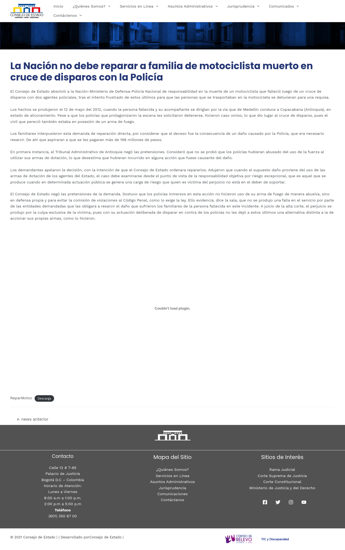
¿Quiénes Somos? (95, 11)
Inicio (64, 11)
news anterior (32, 419)
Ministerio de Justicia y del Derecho (282, 488)
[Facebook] (265, 502)
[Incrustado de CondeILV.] (172, 308)
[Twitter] (278, 502)
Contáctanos (172, 500)
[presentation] (111, 11)
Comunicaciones (172, 494)
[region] (172, 30)
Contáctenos (317, 11)
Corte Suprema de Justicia (282, 476)
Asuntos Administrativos (192, 11)
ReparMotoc (21, 398)
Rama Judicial (282, 469)
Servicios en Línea (140, 11)
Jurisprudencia (241, 11)
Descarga (44, 398)
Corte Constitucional (282, 481)
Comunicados (280, 11)
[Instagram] (290, 502)
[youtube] (303, 502)
